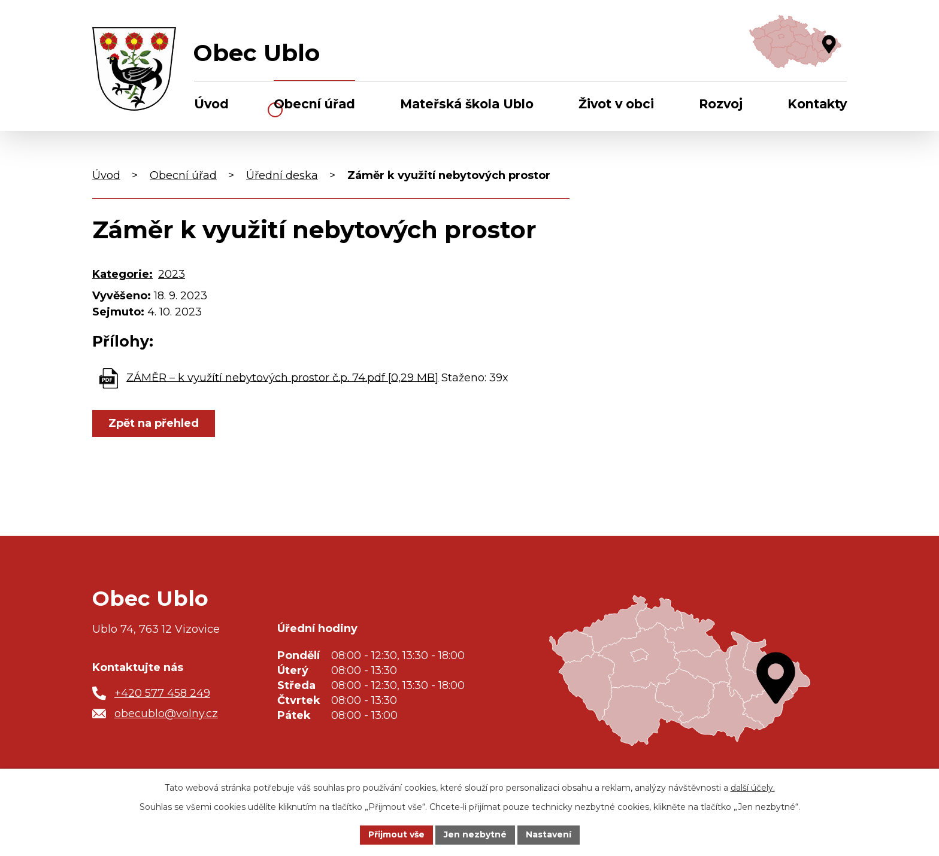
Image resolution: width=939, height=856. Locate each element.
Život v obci (616, 103)
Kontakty (817, 103)
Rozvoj (721, 103)
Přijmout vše (396, 834)
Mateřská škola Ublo (467, 103)
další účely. (753, 787)
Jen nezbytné (475, 834)
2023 (171, 274)
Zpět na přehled (153, 423)
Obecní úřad (314, 103)
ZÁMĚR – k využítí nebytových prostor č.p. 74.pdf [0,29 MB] (282, 377)
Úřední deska (282, 175)
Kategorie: (122, 274)
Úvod (211, 103)
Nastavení (548, 834)
